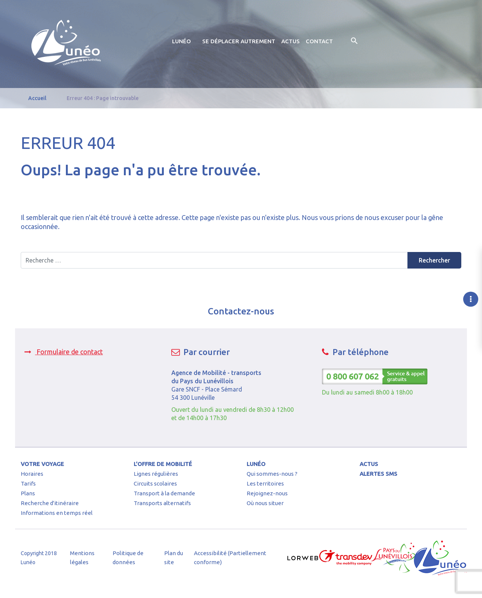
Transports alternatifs (162, 503)
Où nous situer (265, 503)
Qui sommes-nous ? (272, 474)
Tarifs (28, 483)
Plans (28, 493)
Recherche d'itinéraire (50, 503)
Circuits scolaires (155, 483)
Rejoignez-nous (267, 493)
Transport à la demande (164, 493)
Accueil (37, 98)
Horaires (32, 474)
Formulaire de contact (63, 351)
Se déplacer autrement (238, 41)
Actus (290, 41)
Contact (319, 41)
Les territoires (265, 483)
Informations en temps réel (57, 513)
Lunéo (181, 41)
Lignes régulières (156, 474)
